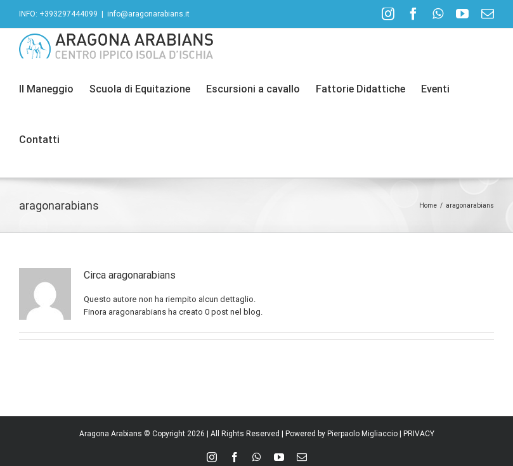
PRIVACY (418, 433)
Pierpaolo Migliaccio (362, 433)
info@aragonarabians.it (148, 13)
